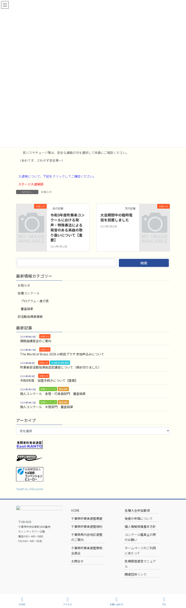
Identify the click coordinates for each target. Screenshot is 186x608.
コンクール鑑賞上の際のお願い (140, 537)
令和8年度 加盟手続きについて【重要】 (49, 380)
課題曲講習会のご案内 (35, 341)
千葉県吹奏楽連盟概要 (86, 518)
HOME (75, 510)
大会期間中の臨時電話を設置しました (116, 217)
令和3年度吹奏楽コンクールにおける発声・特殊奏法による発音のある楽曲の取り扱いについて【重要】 (67, 227)
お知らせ (46, 192)
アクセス (67, 601)
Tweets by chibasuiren (29, 489)
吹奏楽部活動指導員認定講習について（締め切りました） (60, 367)
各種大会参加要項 (137, 510)
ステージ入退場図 (30, 184)
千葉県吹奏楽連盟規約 (86, 526)
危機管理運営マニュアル (140, 563)
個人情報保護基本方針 (140, 526)
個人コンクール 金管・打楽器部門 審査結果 (53, 393)
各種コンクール (28, 293)
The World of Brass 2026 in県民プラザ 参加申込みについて (62, 354)
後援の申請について (139, 518)
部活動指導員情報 (30, 316)
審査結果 (27, 308)
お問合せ (77, 561)
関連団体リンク (136, 574)
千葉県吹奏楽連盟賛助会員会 (86, 550)
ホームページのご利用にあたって (140, 550)
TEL (164, 601)
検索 (143, 263)
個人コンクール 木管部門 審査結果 (46, 407)
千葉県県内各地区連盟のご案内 (86, 537)
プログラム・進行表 (35, 301)
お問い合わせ (116, 601)
